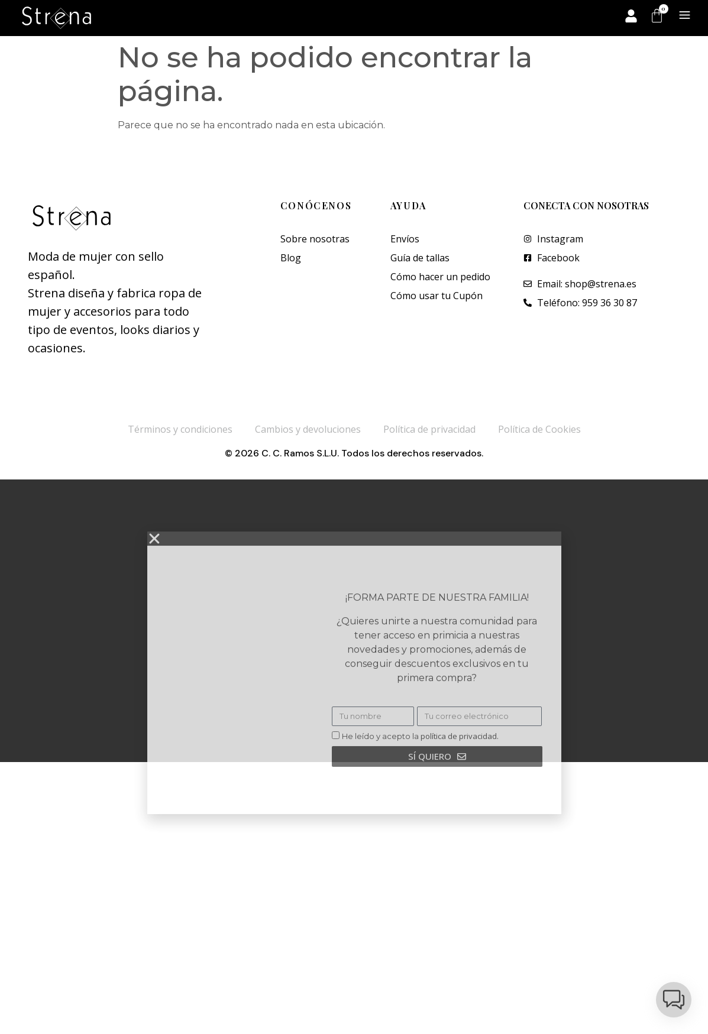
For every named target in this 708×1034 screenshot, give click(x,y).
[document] (354, 620)
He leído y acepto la (420, 790)
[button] (673, 999)
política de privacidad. (460, 790)
